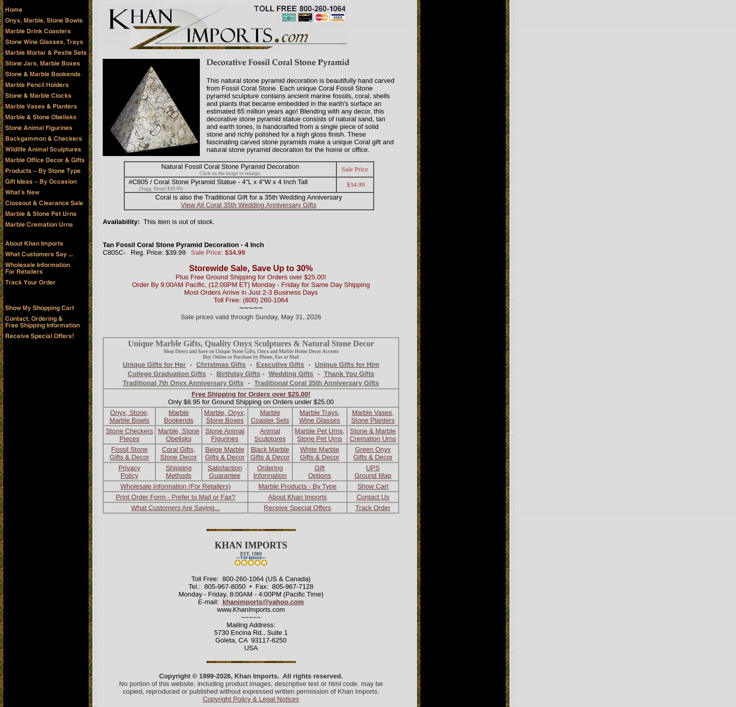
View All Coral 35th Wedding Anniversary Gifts (248, 205)
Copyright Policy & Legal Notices (251, 699)
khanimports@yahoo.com (263, 602)
